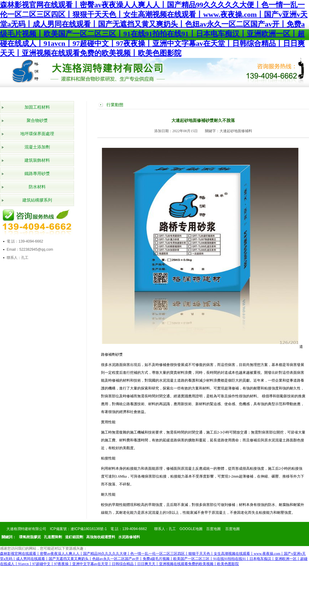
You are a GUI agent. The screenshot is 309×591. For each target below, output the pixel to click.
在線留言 (253, 92)
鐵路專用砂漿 (37, 173)
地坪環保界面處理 (37, 134)
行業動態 (195, 92)
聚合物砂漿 (37, 120)
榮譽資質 (108, 92)
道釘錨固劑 (74, 537)
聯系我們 (282, 92)
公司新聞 (166, 92)
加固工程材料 (37, 107)
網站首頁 (20, 92)
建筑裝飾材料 (37, 160)
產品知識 (224, 92)
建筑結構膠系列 (37, 200)
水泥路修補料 (129, 537)
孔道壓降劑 (53, 537)
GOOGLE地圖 (191, 529)
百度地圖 (213, 529)
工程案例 (137, 92)
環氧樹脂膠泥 (30, 537)
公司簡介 (50, 92)
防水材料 (37, 187)
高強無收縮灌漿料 (100, 537)
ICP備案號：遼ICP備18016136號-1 (78, 529)
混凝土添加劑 (37, 147)
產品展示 (79, 92)
